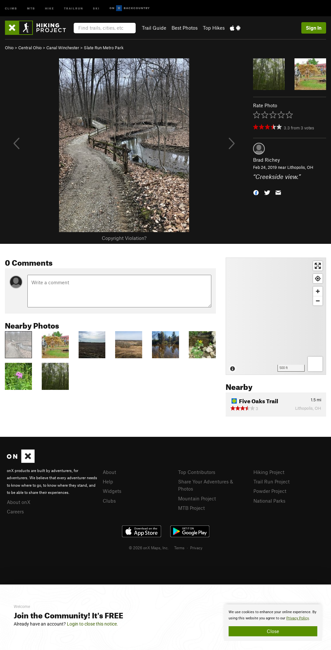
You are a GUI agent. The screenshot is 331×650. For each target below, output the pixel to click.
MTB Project (191, 508)
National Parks (269, 501)
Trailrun (73, 8)
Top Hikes (214, 28)
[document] (273, 622)
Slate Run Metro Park (104, 47)
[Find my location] (318, 278)
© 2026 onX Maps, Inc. (149, 547)
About (109, 472)
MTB (31, 8)
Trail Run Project (271, 481)
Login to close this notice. (92, 624)
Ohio (9, 47)
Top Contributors (196, 472)
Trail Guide (154, 28)
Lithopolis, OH (300, 167)
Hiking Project (268, 472)
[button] (256, 192)
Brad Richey (266, 160)
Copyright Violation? (124, 238)
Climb (11, 8)
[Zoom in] (318, 291)
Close (273, 631)
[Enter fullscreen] (318, 266)
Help (108, 481)
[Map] (276, 316)
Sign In (314, 28)
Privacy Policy (297, 618)
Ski (96, 8)
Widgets (112, 491)
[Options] (315, 364)
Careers (15, 511)
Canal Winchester (62, 47)
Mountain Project (197, 498)
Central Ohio (30, 47)
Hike (49, 8)
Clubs (109, 501)
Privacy (196, 547)
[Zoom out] (318, 300)
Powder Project (269, 491)
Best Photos (185, 28)
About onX (18, 502)
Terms (179, 547)
